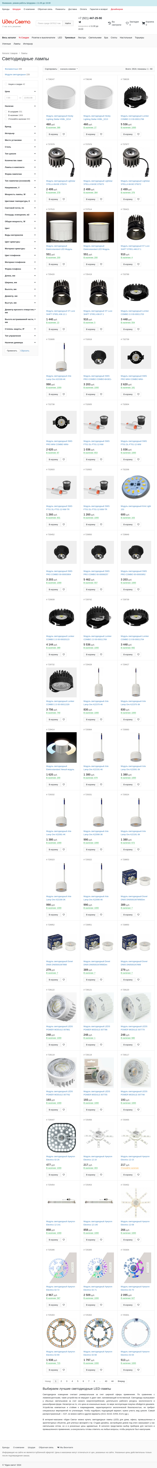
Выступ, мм (11, 303)
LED (60, 37)
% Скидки (24, 37)
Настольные (126, 37)
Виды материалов (14, 235)
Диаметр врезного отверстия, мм (19, 311)
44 (112, 1381)
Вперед (121, 1381)
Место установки (13, 140)
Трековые (70, 37)
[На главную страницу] (17, 21)
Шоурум (17, 9)
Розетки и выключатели (43, 37)
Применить (12, 351)
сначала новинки (68, 69)
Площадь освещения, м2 (17, 215)
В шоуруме (15, 111)
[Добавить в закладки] (63, 134)
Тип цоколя (10, 154)
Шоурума (31, 3)
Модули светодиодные (17, 74)
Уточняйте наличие (19, 119)
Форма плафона (13, 269)
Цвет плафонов (12, 255)
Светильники (95, 37)
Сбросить (24, 351)
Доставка (72, 9)
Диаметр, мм (11, 296)
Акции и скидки (16, 84)
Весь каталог (9, 37)
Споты (114, 37)
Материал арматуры (15, 248)
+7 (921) (90, 18)
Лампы (17, 44)
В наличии (15, 115)
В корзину (53, 134)
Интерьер (28, 44)
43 (106, 1381)
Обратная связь (45, 9)
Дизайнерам (117, 9)
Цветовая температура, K (17, 201)
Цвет (7, 228)
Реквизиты (60, 9)
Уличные (6, 44)
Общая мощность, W (15, 221)
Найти (68, 23)
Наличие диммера (14, 342)
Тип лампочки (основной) (17, 181)
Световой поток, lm (14, 208)
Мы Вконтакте (65, 1447)
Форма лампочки (13, 174)
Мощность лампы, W (15, 194)
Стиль (8, 147)
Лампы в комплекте (14, 167)
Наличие (9, 106)
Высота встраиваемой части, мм (19, 320)
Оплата (83, 9)
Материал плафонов (15, 262)
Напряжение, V (12, 187)
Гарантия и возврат (99, 9)
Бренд (8, 126)
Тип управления (13, 336)
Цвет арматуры (12, 242)
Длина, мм (10, 276)
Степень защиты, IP (14, 329)
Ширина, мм (11, 282)
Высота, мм (10, 289)
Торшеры (139, 37)
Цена (7, 91)
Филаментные (13, 69)
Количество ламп (13, 160)
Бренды (6, 9)
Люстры (82, 37)
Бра (106, 37)
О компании (29, 9)
